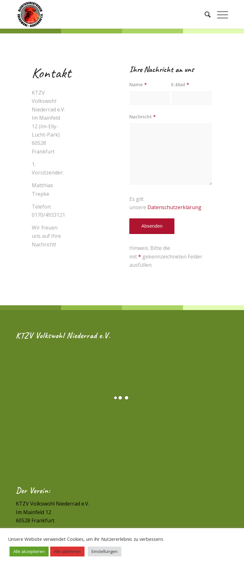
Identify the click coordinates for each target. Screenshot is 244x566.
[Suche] (204, 14)
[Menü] (219, 14)
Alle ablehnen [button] (67, 551)
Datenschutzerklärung (174, 207)
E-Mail (180, 84)
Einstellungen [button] (105, 551)
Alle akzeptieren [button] (29, 551)
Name (138, 84)
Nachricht (142, 116)
